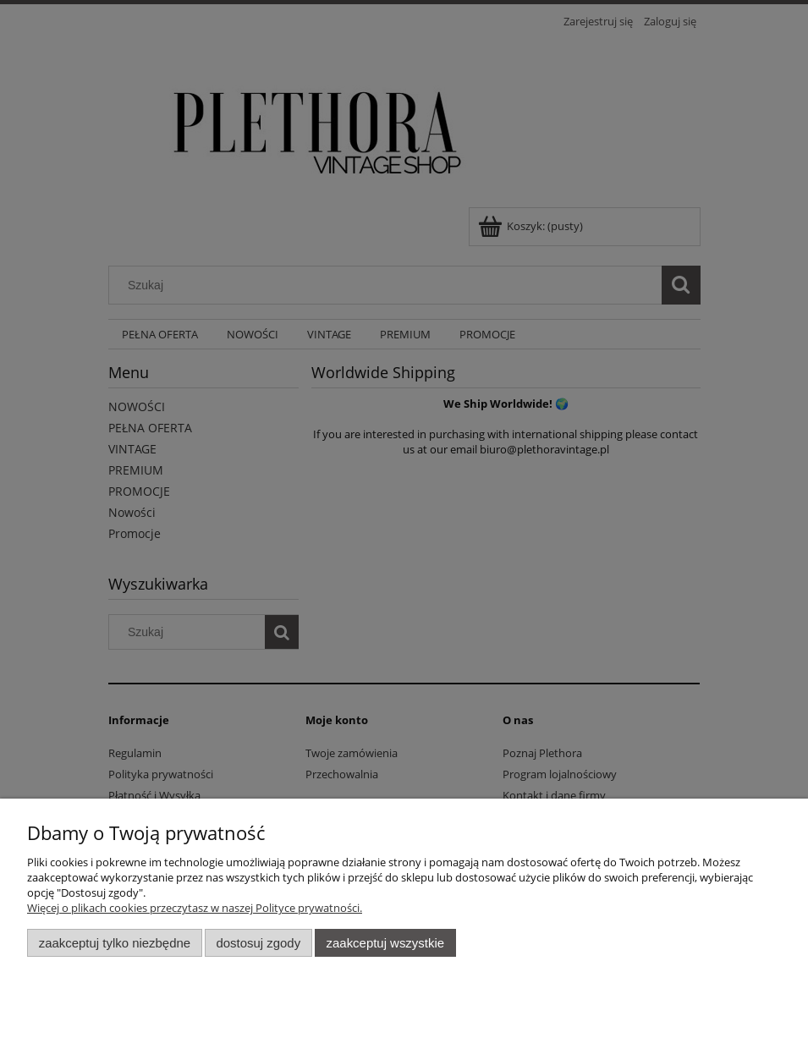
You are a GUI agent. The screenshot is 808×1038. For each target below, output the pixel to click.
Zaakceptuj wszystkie (385, 943)
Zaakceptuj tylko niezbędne (114, 943)
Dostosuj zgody (258, 943)
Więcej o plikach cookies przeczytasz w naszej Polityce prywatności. (194, 907)
